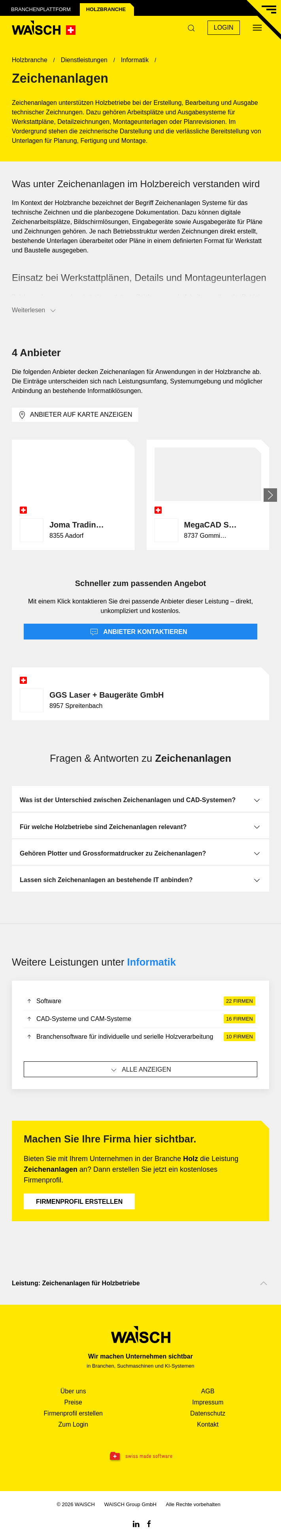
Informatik (151, 962)
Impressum (207, 1402)
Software (140, 1001)
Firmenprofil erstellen (79, 1201)
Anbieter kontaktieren (138, 632)
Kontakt (208, 1424)
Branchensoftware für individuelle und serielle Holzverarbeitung (140, 1037)
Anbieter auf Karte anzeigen (75, 415)
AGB (208, 1391)
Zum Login (73, 1424)
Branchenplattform (41, 9)
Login (224, 27)
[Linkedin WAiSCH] (136, 1523)
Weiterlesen (34, 311)
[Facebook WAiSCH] (149, 1523)
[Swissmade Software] (140, 1456)
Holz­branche (106, 9)
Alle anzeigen (140, 1070)
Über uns (73, 1391)
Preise (73, 1402)
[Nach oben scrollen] (263, 1283)
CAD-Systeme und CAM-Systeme (140, 1019)
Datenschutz (207, 1413)
